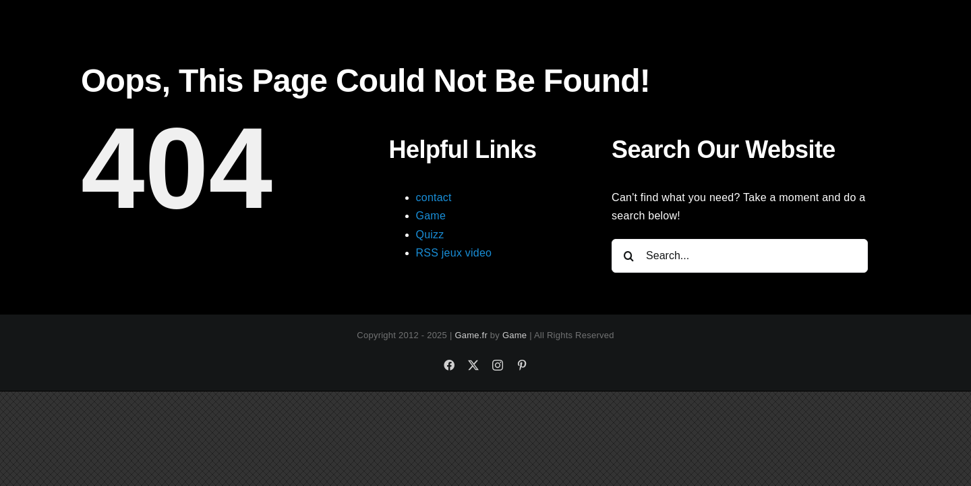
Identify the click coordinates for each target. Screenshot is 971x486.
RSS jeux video (454, 253)
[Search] (628, 256)
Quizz (430, 234)
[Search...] (740, 256)
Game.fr (471, 335)
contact (434, 197)
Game (431, 215)
